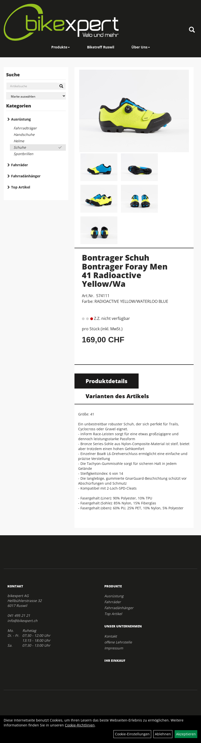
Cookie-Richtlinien (80, 725)
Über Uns (140, 47)
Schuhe (20, 147)
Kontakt (110, 636)
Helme (19, 141)
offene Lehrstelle (118, 642)
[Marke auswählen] (36, 96)
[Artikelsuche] (192, 30)
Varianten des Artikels (117, 396)
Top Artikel (20, 187)
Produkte (60, 47)
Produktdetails (107, 381)
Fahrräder (19, 165)
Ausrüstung (21, 119)
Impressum (113, 648)
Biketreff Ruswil (100, 47)
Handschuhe (24, 134)
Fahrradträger (25, 128)
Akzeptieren (186, 734)
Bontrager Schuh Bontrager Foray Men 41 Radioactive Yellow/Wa (124, 270)
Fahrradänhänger (25, 176)
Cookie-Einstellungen (132, 734)
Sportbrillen (23, 153)
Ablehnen (163, 734)
